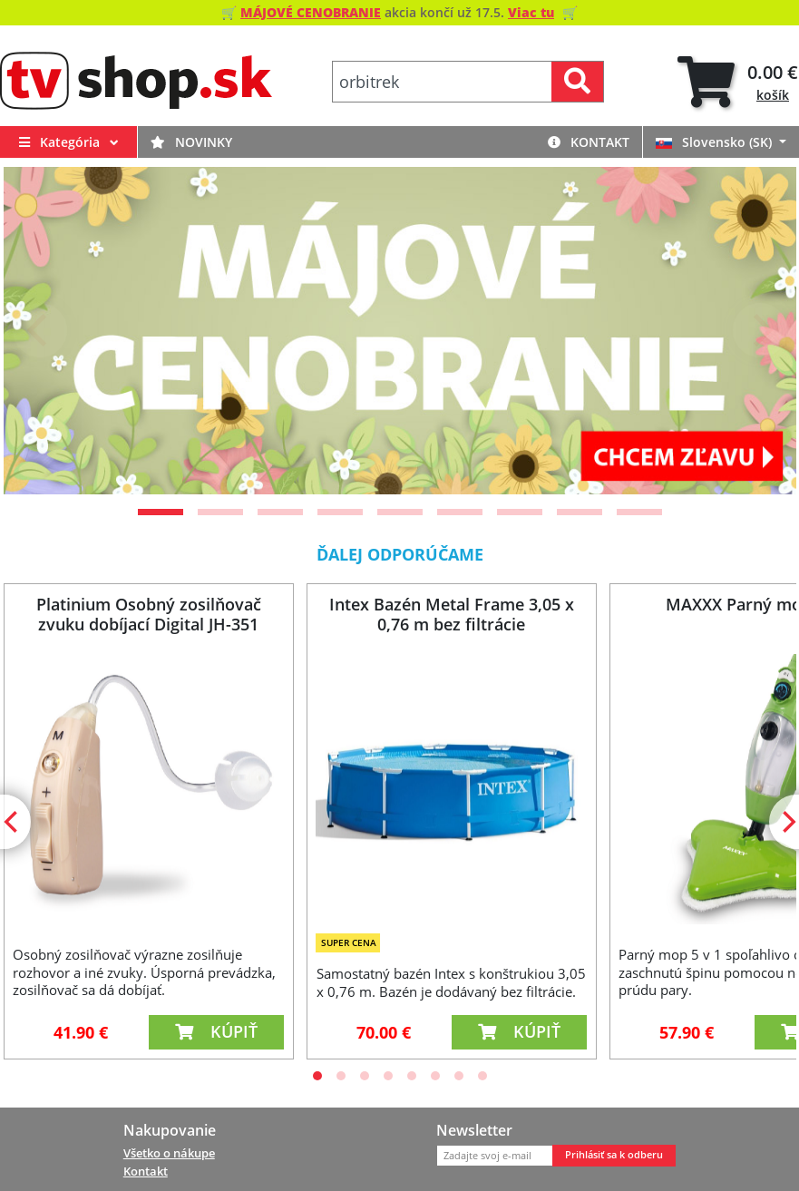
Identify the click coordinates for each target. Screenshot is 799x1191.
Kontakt (588, 142)
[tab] (738, 82)
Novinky (191, 142)
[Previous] (40, 330)
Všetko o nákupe (169, 1153)
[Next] (760, 330)
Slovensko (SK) (715, 142)
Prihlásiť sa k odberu (614, 1154)
